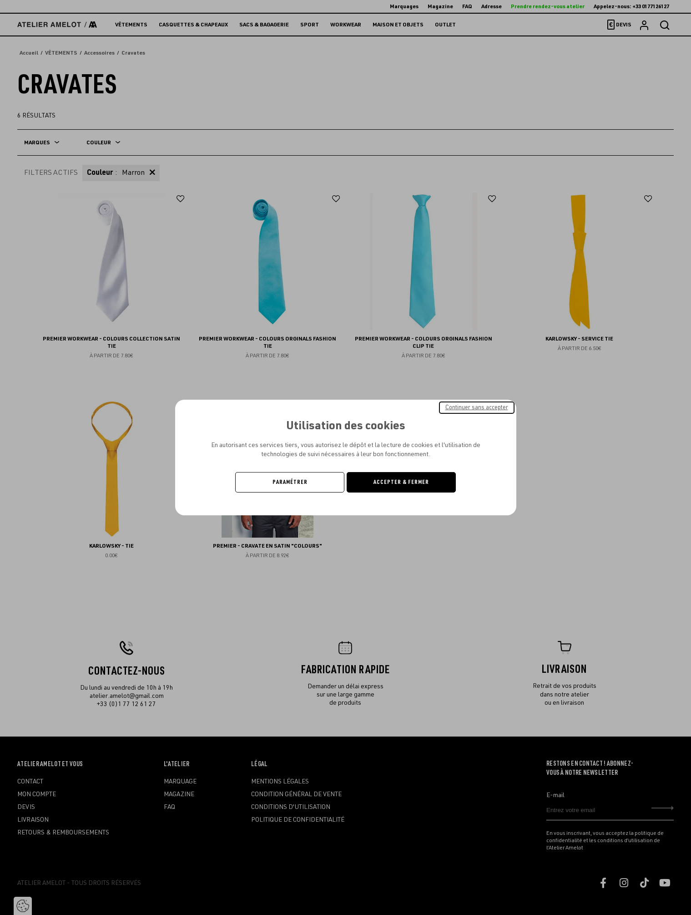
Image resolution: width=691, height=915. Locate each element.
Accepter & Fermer (401, 482)
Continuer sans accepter (476, 407)
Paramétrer (290, 482)
